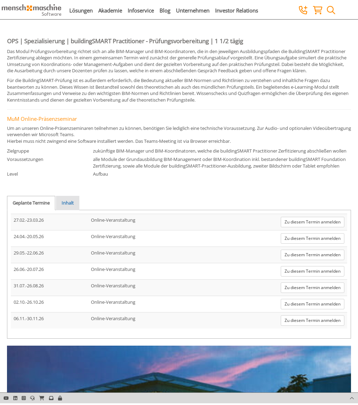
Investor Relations (236, 10)
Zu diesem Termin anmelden (313, 222)
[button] (60, 398)
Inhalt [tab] (68, 203)
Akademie (110, 10)
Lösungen (81, 10)
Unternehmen (192, 10)
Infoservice (141, 10)
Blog (164, 10)
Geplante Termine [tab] (31, 203)
